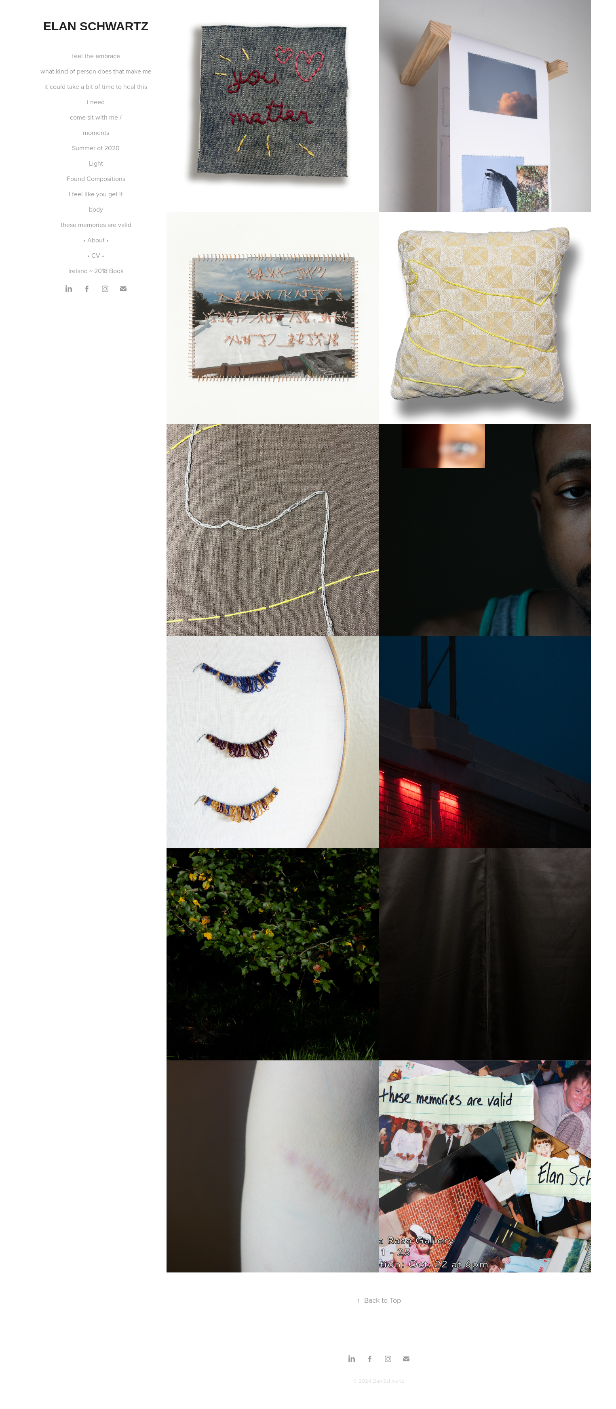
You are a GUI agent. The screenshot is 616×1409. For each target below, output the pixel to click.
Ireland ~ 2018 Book (96, 270)
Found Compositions (96, 178)
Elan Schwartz (95, 26)
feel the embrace (96, 55)
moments (96, 132)
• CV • (95, 255)
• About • (96, 240)
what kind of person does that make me (96, 71)
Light (96, 163)
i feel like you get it (96, 193)
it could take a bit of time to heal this (95, 86)
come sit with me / (96, 117)
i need (96, 101)
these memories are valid (96, 224)
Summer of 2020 (96, 147)
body (96, 209)
